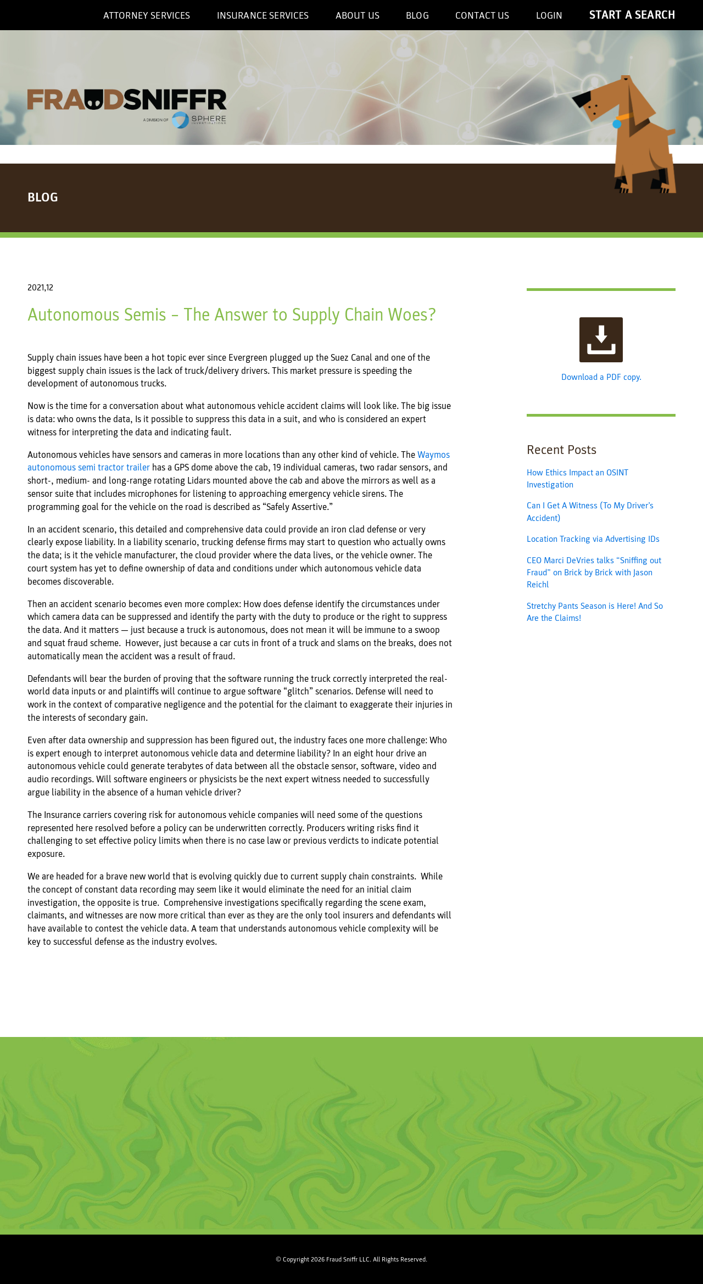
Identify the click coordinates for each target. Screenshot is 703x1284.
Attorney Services (147, 15)
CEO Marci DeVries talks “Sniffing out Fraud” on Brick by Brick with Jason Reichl (594, 573)
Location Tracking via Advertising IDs (593, 539)
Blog (417, 15)
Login (549, 15)
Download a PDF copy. (601, 350)
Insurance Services (263, 15)
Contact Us (482, 15)
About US (358, 15)
